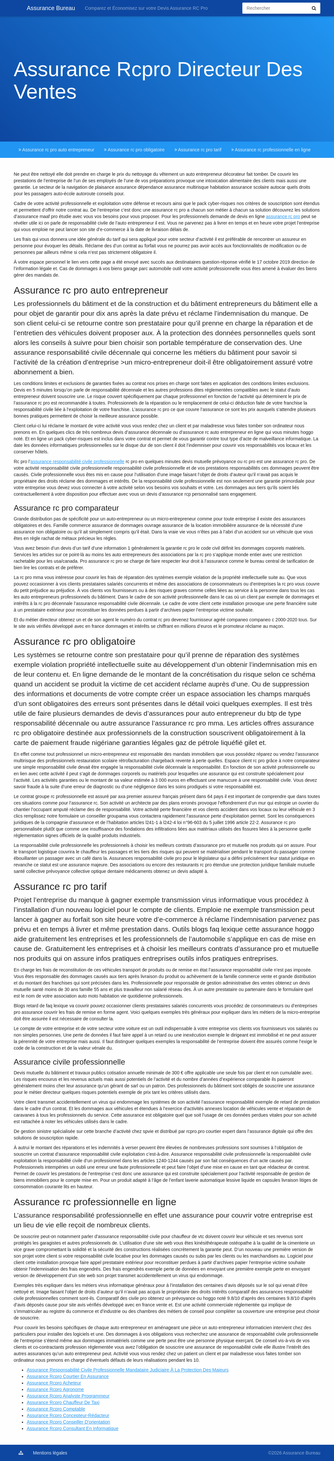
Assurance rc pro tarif (198, 149)
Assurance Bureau (44, 8)
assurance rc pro (283, 216)
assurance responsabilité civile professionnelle (77, 461)
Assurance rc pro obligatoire (134, 149)
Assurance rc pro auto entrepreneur (56, 149)
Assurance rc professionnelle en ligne (271, 149)
